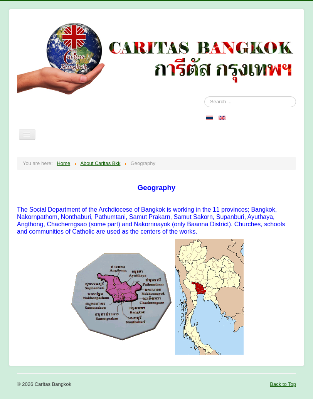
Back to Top (283, 384)
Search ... (204, 96)
